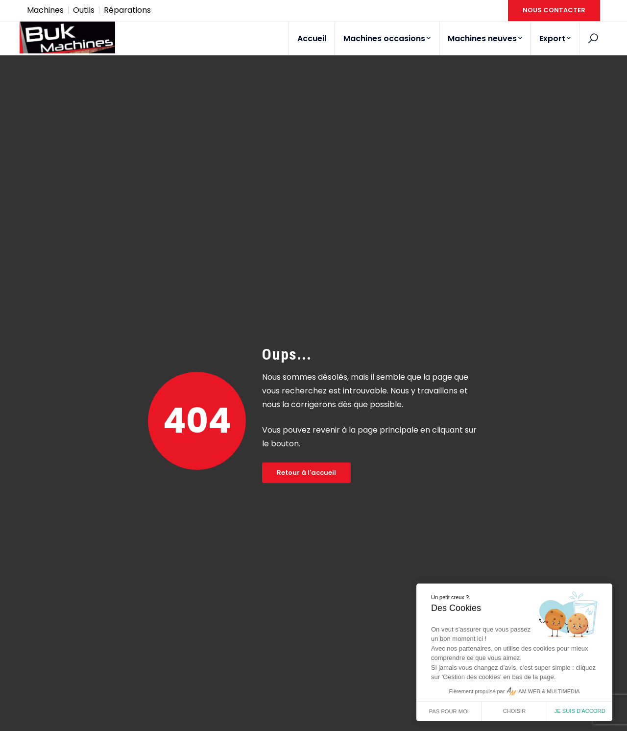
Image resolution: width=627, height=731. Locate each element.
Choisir (514, 711)
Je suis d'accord (580, 711)
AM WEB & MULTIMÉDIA (548, 691)
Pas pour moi (449, 711)
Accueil (311, 38)
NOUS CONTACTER (554, 10)
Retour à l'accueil (306, 472)
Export (555, 38)
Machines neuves (485, 38)
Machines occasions (387, 38)
